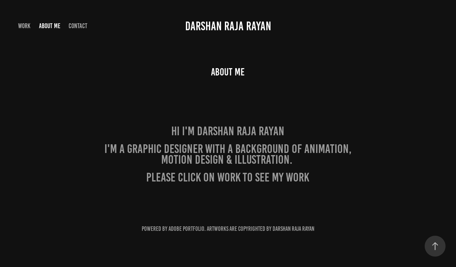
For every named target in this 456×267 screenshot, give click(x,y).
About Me (49, 26)
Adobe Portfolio (186, 228)
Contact (78, 26)
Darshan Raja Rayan (228, 26)
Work (24, 26)
